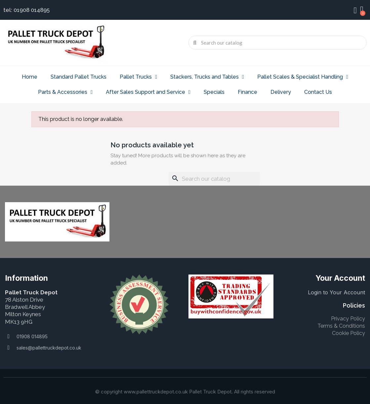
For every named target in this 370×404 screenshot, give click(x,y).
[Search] (214, 179)
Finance (247, 92)
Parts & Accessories (65, 92)
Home (29, 77)
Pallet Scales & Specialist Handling (302, 77)
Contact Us (318, 92)
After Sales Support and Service (148, 92)
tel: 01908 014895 (26, 10)
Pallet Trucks (138, 77)
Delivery (280, 92)
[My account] (355, 10)
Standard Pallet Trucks (78, 77)
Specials (214, 92)
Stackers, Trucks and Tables (207, 77)
